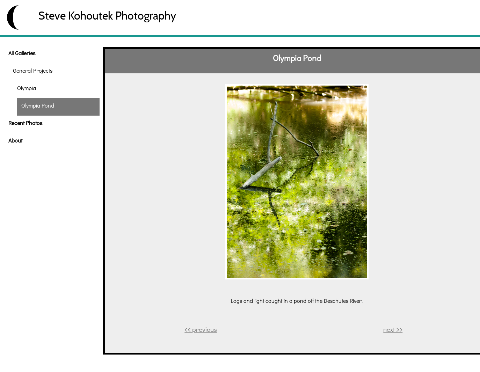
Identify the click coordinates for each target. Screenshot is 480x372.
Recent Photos (25, 122)
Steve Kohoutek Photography (107, 15)
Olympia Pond (37, 105)
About (15, 140)
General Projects (32, 70)
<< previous (200, 329)
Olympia (26, 88)
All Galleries (21, 53)
